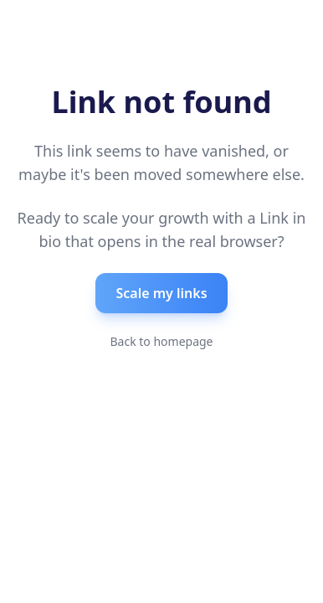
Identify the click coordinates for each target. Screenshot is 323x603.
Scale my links (161, 293)
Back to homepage (161, 341)
